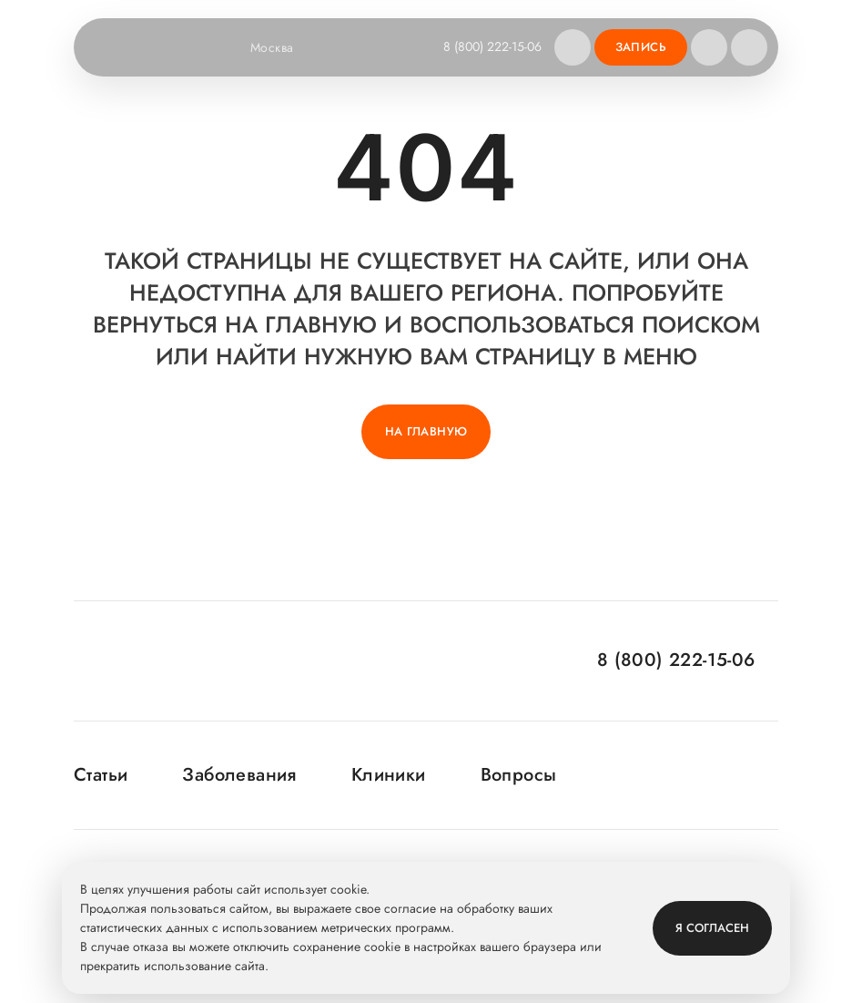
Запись (640, 47)
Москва (283, 47)
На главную (426, 431)
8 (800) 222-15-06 (492, 46)
